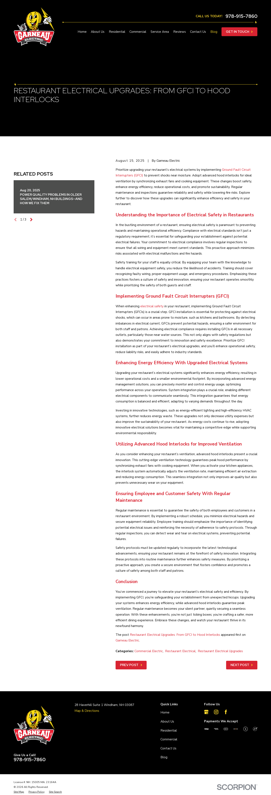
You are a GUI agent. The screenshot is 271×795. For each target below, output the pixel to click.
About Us (167, 721)
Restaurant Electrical (180, 651)
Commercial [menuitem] (137, 32)
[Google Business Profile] (206, 712)
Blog (163, 757)
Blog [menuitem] (213, 32)
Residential (168, 730)
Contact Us (168, 748)
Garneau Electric (127, 640)
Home (164, 712)
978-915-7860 (241, 16)
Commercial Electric (148, 651)
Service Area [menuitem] (160, 32)
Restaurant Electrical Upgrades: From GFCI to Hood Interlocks (175, 635)
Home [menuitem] (82, 32)
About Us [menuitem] (97, 32)
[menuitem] (19, 792)
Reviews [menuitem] (179, 32)
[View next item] (31, 300)
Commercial (168, 739)
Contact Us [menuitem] (198, 32)
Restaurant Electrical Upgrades (220, 651)
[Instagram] (216, 712)
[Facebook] (226, 712)
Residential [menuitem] (117, 32)
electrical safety (152, 306)
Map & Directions (86, 711)
